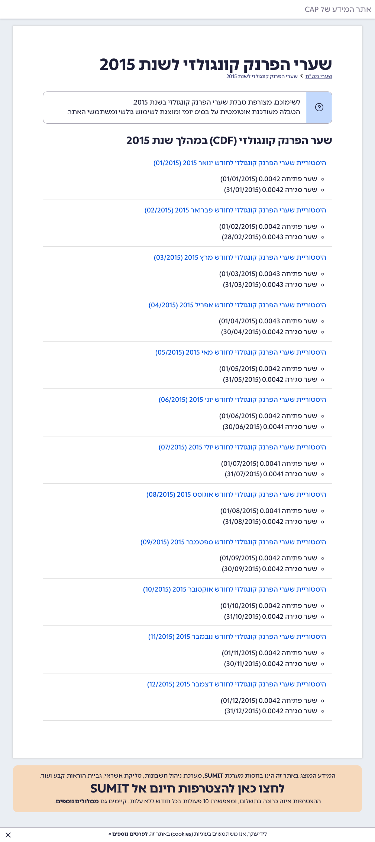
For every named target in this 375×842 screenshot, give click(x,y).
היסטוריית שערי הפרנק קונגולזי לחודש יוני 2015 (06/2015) (242, 400)
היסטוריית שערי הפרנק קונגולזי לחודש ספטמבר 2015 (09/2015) (233, 542)
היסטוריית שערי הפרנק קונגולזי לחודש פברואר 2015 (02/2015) (235, 210)
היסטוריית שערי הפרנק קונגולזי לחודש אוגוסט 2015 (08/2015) (236, 494)
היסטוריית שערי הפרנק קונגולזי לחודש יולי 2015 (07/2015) (242, 447)
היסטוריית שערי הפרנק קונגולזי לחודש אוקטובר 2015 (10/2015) (234, 589)
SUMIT (213, 775)
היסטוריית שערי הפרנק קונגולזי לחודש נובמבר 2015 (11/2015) (237, 637)
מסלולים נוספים (77, 801)
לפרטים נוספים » (128, 834)
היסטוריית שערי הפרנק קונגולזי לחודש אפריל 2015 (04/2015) (237, 305)
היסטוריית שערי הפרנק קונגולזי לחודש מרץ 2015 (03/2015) (240, 257)
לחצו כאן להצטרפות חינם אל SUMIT (187, 788)
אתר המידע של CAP (338, 9)
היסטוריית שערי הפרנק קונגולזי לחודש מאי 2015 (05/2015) (240, 352)
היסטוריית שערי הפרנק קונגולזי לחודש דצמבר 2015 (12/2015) (236, 684)
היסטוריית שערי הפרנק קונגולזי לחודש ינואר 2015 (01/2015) (239, 163)
